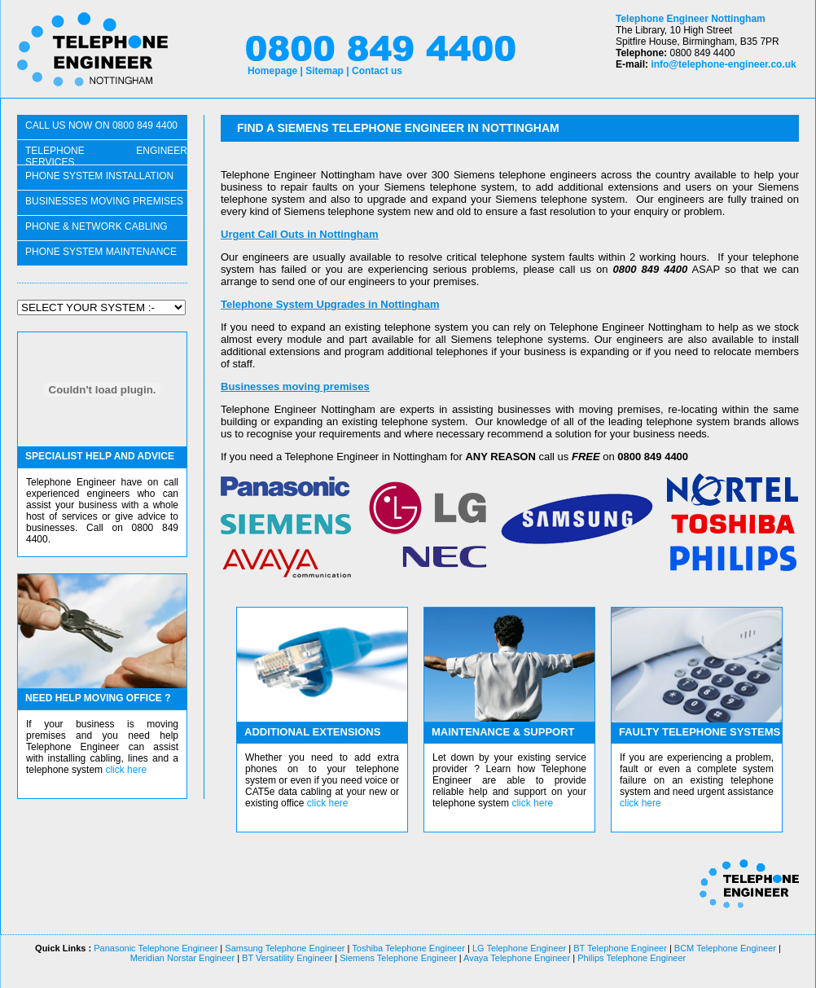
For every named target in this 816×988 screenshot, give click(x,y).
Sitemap (324, 71)
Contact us (377, 71)
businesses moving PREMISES (104, 201)
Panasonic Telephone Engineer (155, 948)
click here (126, 769)
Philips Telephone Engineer (630, 958)
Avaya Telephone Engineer (516, 958)
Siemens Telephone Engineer (398, 958)
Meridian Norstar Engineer (182, 958)
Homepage (272, 71)
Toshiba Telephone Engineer (408, 948)
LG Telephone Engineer (519, 948)
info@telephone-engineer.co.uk (723, 64)
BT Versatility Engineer (285, 958)
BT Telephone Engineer (620, 948)
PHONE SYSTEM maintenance (101, 251)
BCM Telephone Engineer (725, 948)
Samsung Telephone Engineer (284, 948)
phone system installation (99, 176)
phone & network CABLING (96, 226)
